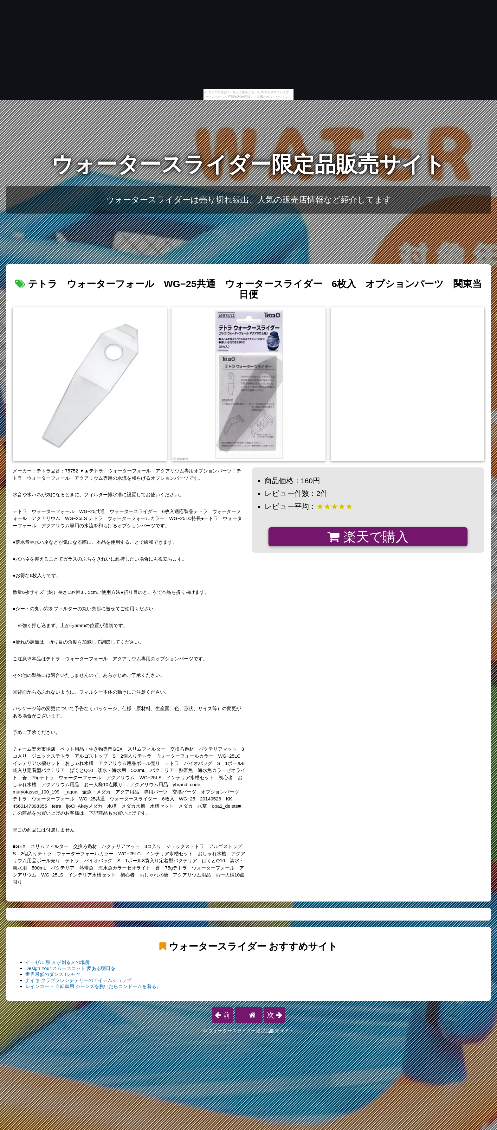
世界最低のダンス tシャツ (52, 974)
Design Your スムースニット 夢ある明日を (70, 968)
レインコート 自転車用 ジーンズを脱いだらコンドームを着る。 (93, 986)
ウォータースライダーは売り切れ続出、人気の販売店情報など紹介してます (248, 199)
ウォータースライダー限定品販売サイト (248, 164)
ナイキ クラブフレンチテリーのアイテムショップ (78, 980)
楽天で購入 (367, 537)
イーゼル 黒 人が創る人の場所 (57, 962)
